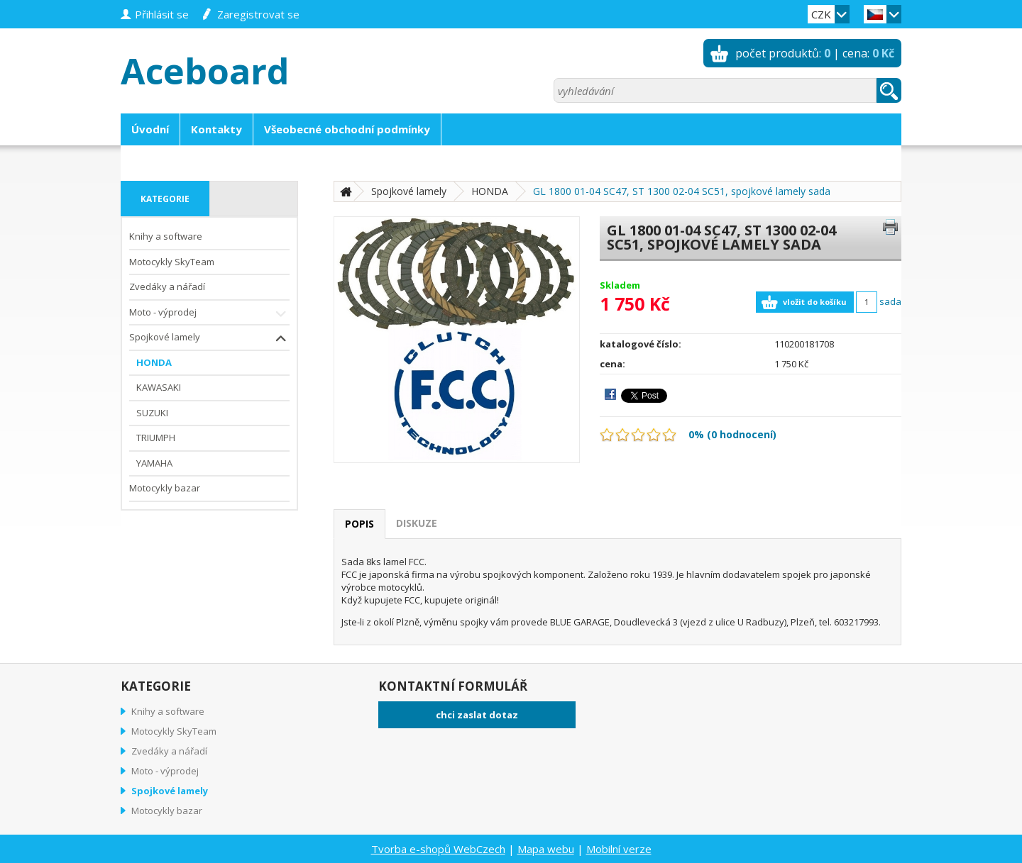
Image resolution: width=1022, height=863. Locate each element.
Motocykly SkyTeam (171, 261)
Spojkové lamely (209, 338)
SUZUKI (152, 412)
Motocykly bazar (164, 487)
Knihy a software (165, 236)
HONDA (154, 362)
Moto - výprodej (209, 314)
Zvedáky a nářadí (167, 286)
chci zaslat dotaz (477, 714)
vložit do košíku (815, 301)
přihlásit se (162, 14)
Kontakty (216, 129)
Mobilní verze (619, 849)
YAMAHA (154, 463)
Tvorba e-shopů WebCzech (438, 849)
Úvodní (150, 129)
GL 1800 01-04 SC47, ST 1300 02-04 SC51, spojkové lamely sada (681, 191)
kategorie (165, 199)
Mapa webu (545, 849)
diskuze (416, 523)
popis (359, 523)
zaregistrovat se (258, 14)
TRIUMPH (155, 437)
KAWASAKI (158, 387)
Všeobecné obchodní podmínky (347, 129)
